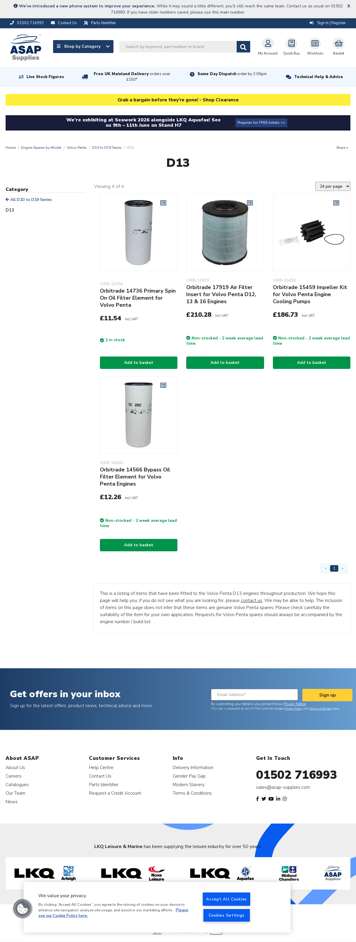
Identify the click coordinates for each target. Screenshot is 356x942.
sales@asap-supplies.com (283, 787)
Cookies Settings (227, 915)
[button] (22, 908)
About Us (15, 767)
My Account (268, 46)
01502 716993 (296, 775)
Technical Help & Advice (318, 77)
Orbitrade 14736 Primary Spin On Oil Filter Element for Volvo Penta (138, 297)
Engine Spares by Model (41, 147)
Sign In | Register (327, 23)
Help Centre (101, 767)
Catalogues (17, 784)
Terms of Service (320, 709)
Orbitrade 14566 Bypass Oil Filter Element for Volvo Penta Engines (135, 476)
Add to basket (138, 362)
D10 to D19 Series (107, 147)
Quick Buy (291, 46)
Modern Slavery (189, 784)
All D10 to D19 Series (29, 199)
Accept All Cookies (226, 899)
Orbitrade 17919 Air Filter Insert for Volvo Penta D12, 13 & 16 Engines (221, 294)
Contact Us (100, 776)
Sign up (327, 695)
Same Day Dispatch (232, 74)
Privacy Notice (295, 704)
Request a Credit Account (115, 793)
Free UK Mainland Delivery (132, 76)
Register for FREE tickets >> (261, 122)
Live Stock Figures (45, 77)
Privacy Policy (293, 709)
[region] (157, 907)
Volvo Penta (77, 147)
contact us (251, 600)
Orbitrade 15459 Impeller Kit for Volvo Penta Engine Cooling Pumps (310, 294)
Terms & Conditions (192, 793)
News (12, 802)
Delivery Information (193, 767)
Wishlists (315, 46)
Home (11, 147)
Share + (342, 147)
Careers (14, 776)
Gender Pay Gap (189, 776)
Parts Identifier (103, 784)
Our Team (15, 793)
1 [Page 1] (334, 568)
